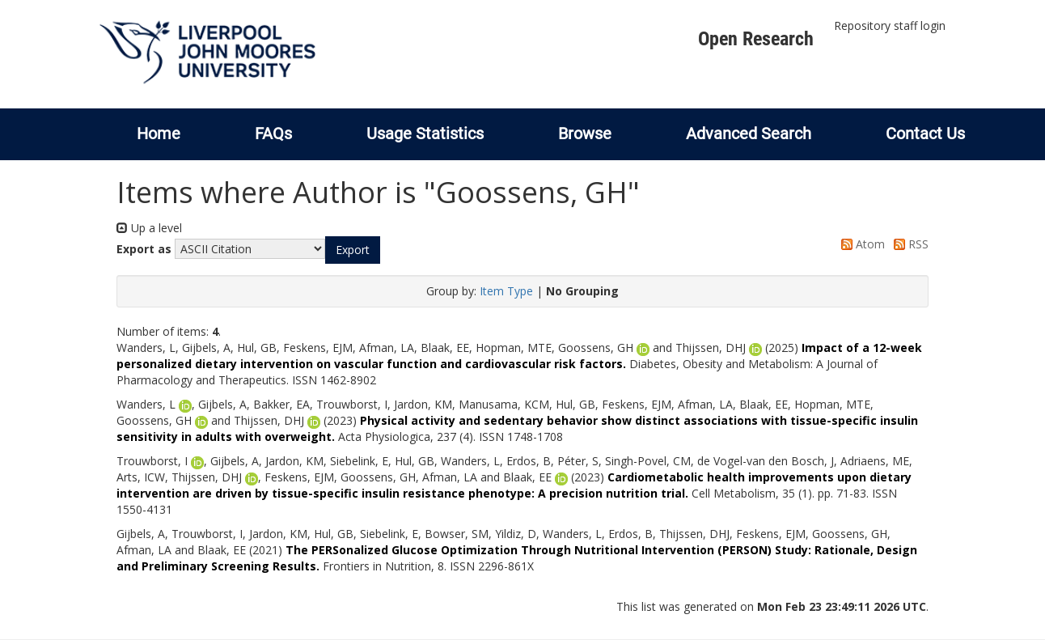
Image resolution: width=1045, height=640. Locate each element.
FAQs (273, 133)
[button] (352, 250)
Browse (584, 133)
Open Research (756, 39)
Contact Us (925, 133)
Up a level (149, 227)
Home (158, 133)
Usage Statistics (425, 133)
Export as (143, 248)
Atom (860, 244)
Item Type (506, 291)
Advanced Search (748, 133)
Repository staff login (890, 25)
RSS (908, 244)
